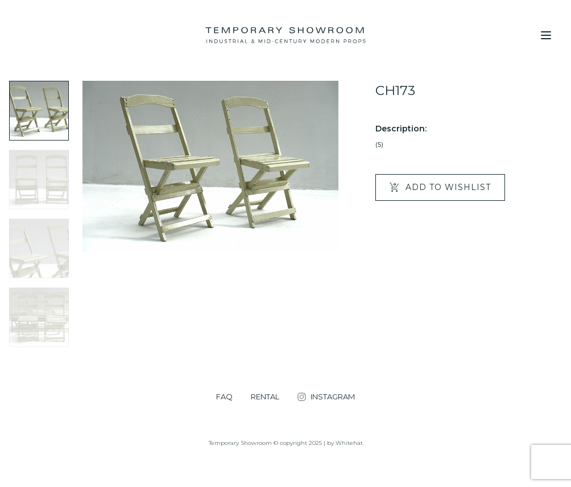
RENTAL (265, 397)
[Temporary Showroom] (285, 35)
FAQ (224, 397)
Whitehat (349, 443)
